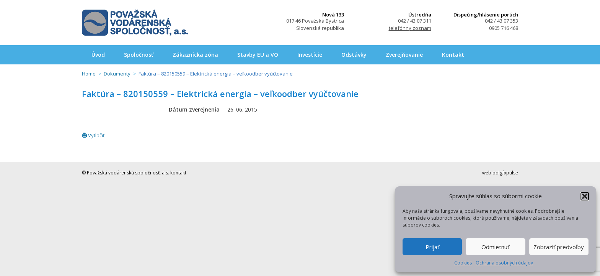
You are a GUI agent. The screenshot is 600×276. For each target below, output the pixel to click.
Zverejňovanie (404, 54)
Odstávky (354, 54)
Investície (309, 54)
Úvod (98, 54)
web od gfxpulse (500, 172)
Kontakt (453, 54)
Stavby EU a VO (257, 54)
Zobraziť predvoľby (558, 247)
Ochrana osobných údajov (504, 263)
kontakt (178, 172)
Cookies (463, 263)
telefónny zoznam (410, 28)
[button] (585, 196)
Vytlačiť (93, 135)
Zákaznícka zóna (195, 54)
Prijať (432, 247)
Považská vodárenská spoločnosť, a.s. (135, 23)
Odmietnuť (495, 247)
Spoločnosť (138, 54)
